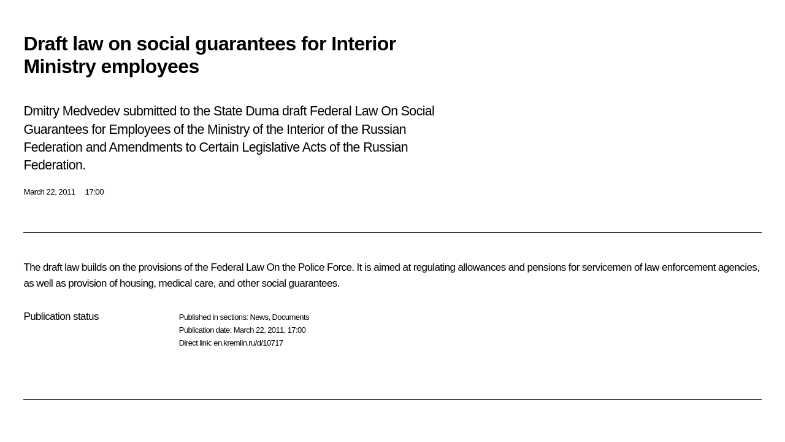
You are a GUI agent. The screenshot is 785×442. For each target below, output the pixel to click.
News (259, 317)
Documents (290, 317)
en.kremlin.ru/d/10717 (248, 342)
